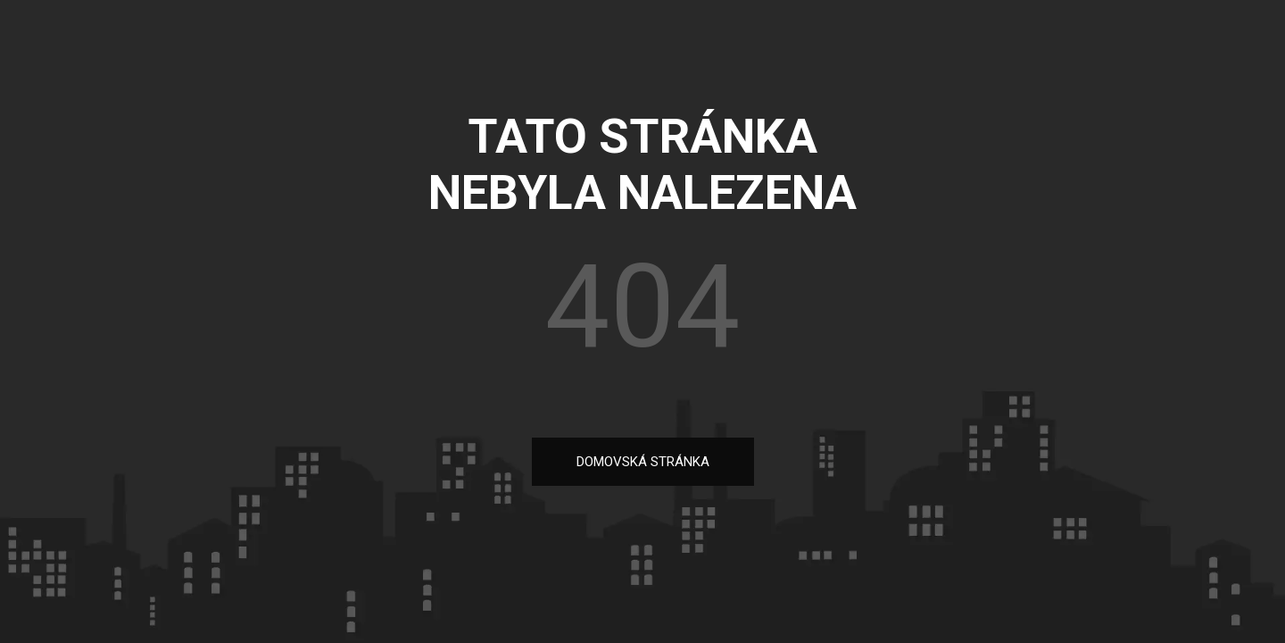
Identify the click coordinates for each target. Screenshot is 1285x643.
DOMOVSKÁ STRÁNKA (642, 462)
